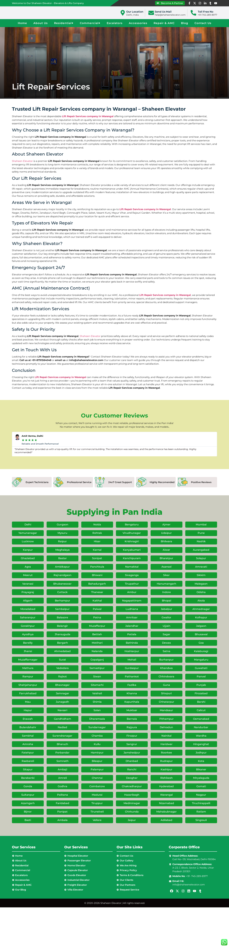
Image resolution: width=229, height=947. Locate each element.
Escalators (114, 23)
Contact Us (202, 23)
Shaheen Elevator (22, 161)
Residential (63, 23)
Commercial (90, 23)
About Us (40, 23)
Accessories (138, 23)
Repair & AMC (164, 23)
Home (22, 23)
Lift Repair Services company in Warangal (88, 116)
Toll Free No (205, 11)
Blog (184, 23)
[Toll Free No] (193, 13)
